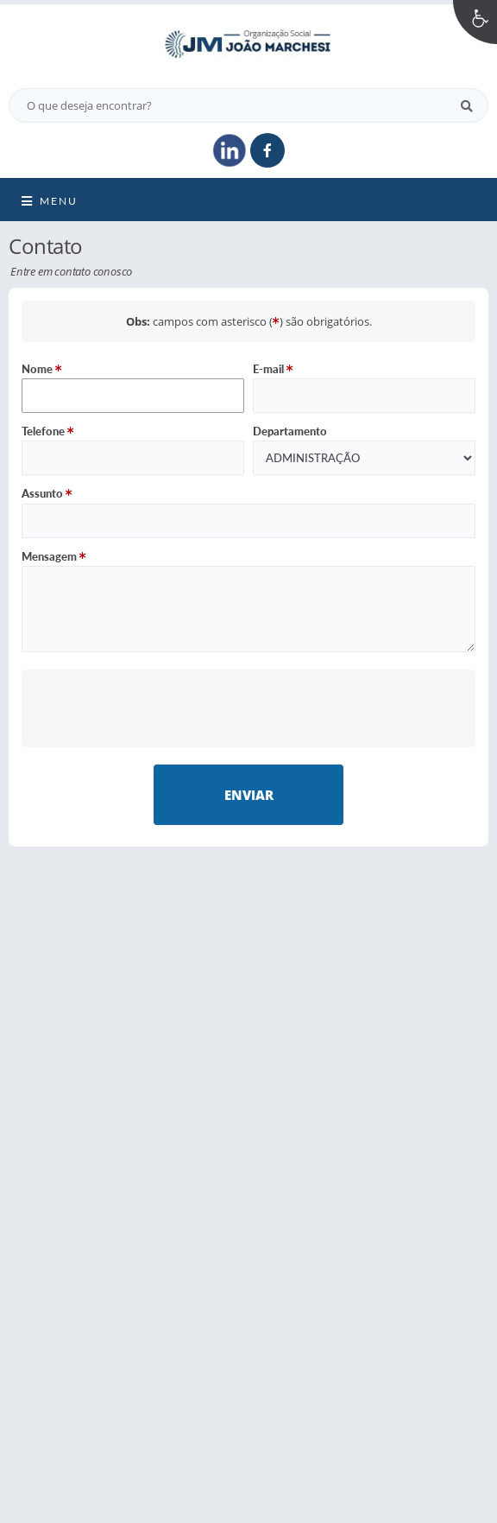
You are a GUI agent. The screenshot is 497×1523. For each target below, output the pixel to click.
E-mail (273, 369)
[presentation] (249, 707)
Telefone (48, 431)
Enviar (249, 794)
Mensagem (54, 556)
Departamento (290, 431)
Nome (42, 369)
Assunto (47, 493)
